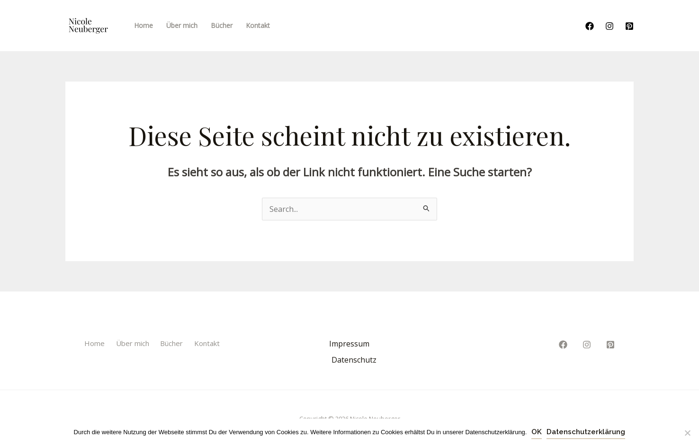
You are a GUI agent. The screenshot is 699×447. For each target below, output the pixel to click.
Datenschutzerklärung (586, 432)
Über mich (132, 343)
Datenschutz (354, 360)
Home (94, 343)
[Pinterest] (629, 26)
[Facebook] (589, 26)
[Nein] (687, 433)
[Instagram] (609, 26)
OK (536, 432)
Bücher (171, 343)
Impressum (349, 343)
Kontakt (207, 343)
